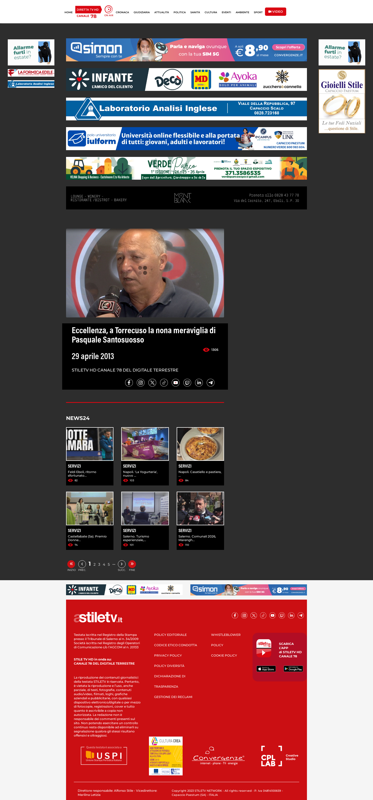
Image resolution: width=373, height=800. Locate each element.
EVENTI (226, 12)
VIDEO (275, 11)
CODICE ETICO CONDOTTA (175, 645)
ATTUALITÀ (161, 12)
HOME (68, 12)
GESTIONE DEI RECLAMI (173, 697)
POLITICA (180, 12)
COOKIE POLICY (224, 655)
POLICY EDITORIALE (170, 635)
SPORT (258, 12)
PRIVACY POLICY (168, 655)
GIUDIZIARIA (142, 12)
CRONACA (122, 12)
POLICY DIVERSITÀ (169, 666)
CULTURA (211, 12)
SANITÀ (195, 12)
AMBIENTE (242, 12)
